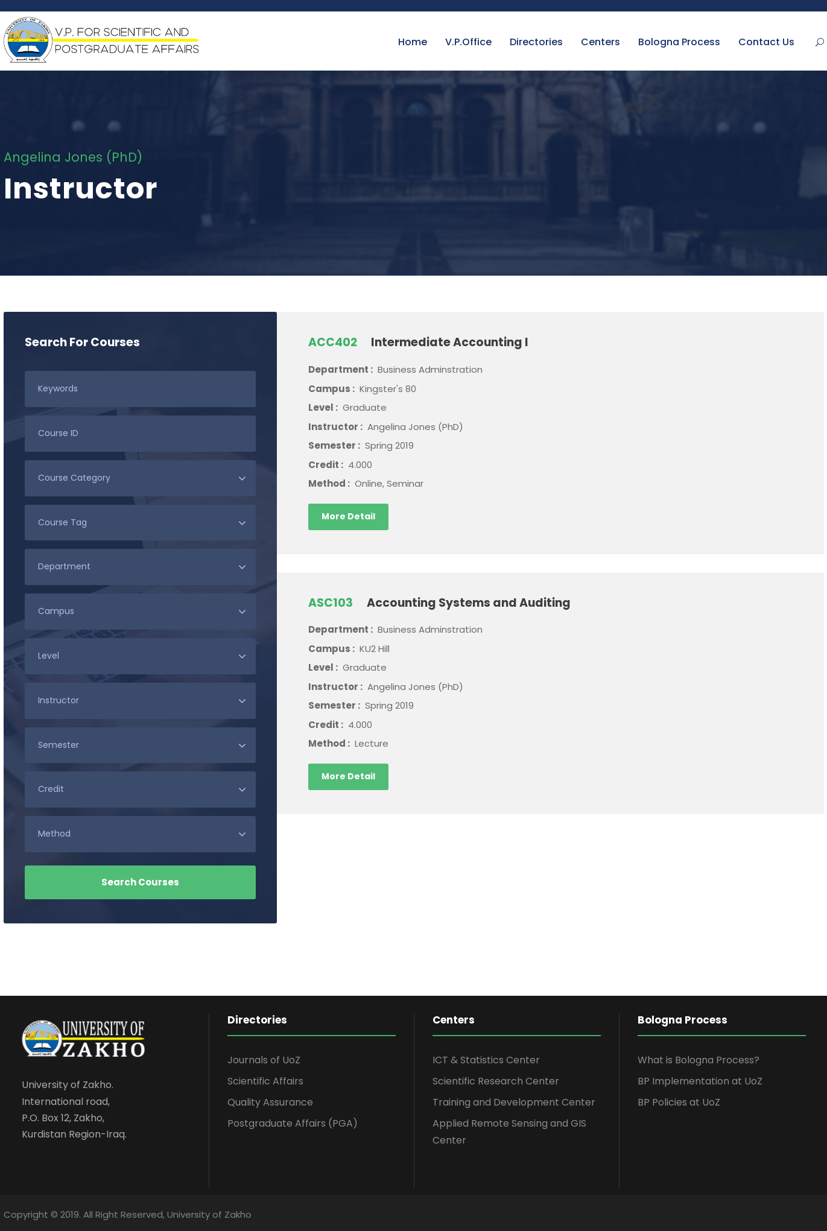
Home (412, 42)
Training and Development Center (514, 1102)
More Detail (348, 516)
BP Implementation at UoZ (700, 1081)
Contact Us (766, 42)
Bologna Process (679, 42)
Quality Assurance (270, 1102)
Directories (536, 42)
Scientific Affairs (265, 1081)
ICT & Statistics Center (486, 1060)
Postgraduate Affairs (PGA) (292, 1123)
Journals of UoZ (263, 1060)
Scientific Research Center (496, 1081)
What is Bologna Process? (698, 1060)
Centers (600, 42)
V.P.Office (468, 42)
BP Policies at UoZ (679, 1102)
